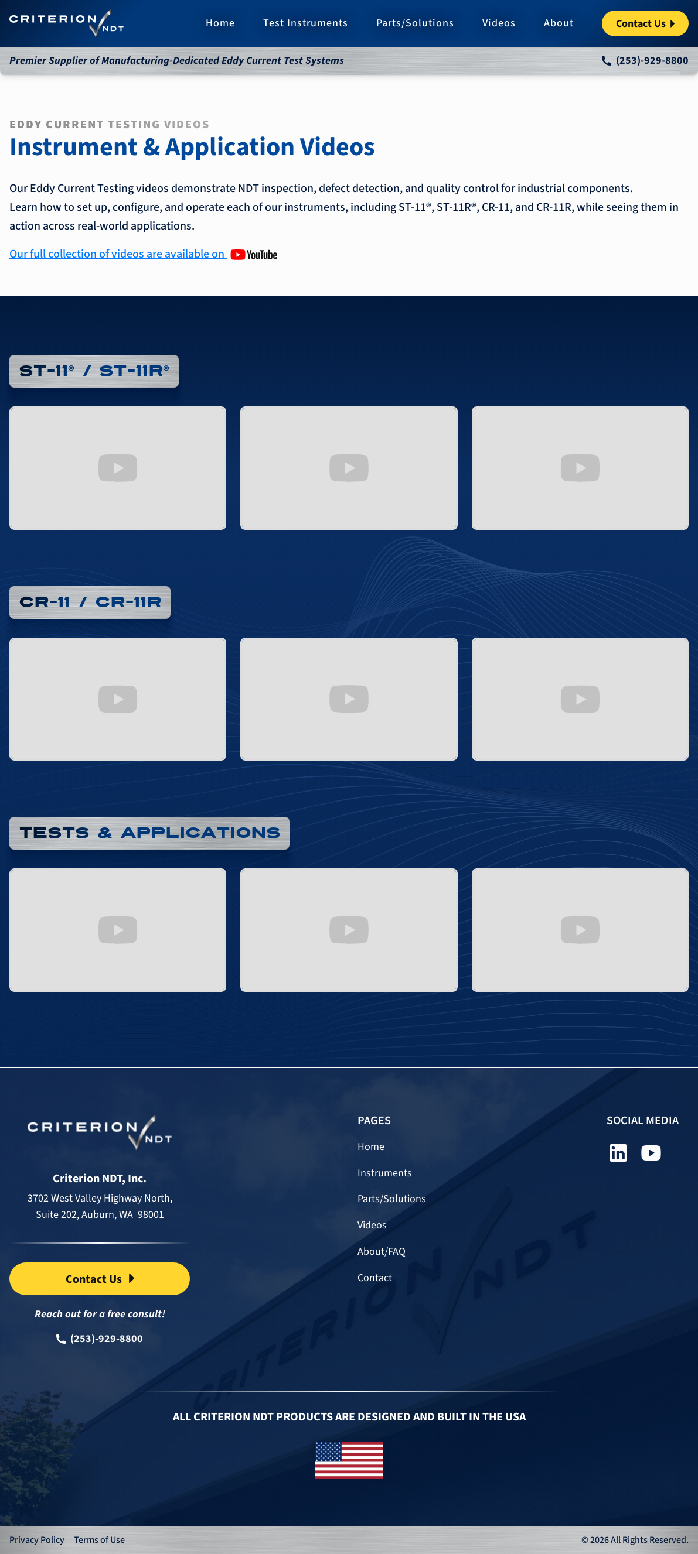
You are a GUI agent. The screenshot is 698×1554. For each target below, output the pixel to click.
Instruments (384, 1174)
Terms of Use (99, 1540)
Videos (499, 23)
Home (220, 23)
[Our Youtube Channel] (143, 254)
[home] (66, 23)
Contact (374, 1278)
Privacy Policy (36, 1540)
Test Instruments (305, 23)
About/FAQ (381, 1252)
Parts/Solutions (415, 23)
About (559, 23)
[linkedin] (618, 1153)
